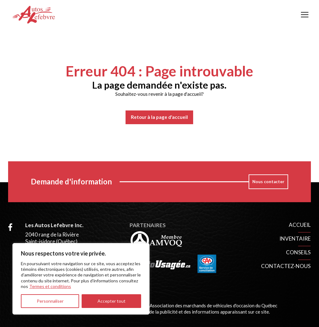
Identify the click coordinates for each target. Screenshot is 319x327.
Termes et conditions (50, 286)
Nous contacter (268, 181)
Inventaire (295, 238)
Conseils (298, 252)
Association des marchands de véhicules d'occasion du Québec (213, 305)
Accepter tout (112, 301)
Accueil (300, 225)
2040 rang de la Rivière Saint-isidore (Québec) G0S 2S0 (52, 241)
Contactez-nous (286, 266)
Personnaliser (50, 301)
